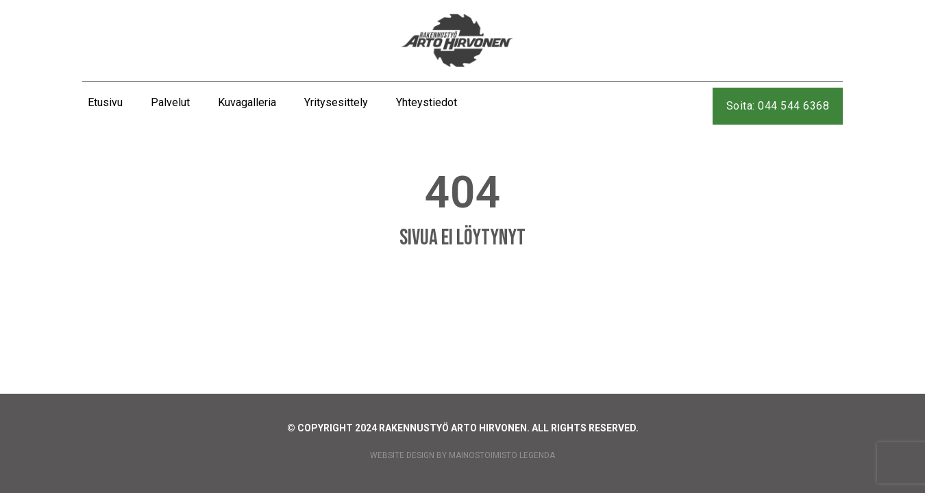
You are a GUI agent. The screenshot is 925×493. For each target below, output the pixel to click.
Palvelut (170, 102)
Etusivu (105, 102)
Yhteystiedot (426, 102)
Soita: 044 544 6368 (778, 105)
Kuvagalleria (247, 102)
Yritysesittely (336, 102)
